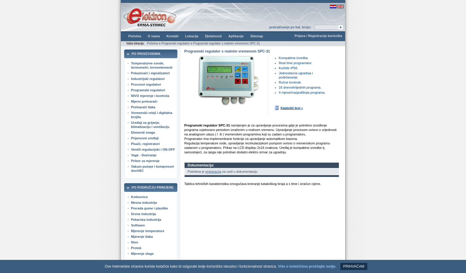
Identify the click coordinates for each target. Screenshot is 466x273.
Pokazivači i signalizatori (150, 73)
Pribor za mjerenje (145, 161)
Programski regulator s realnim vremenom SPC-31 (226, 43)
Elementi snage (143, 132)
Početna (134, 36)
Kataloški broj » (288, 107)
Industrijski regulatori (148, 79)
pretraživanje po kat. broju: (290, 27)
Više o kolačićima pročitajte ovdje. (307, 266)
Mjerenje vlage (142, 253)
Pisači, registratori (145, 144)
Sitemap (256, 36)
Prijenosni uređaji (145, 138)
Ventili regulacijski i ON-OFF (153, 149)
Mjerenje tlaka (142, 236)
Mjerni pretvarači (144, 101)
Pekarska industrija (146, 219)
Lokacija (191, 36)
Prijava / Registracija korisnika (318, 36)
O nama (154, 36)
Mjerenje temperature (147, 231)
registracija (213, 171)
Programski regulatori (175, 43)
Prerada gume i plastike (149, 208)
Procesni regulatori (146, 84)
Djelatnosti (213, 36)
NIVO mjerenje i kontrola (150, 96)
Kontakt (172, 36)
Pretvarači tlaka (143, 107)
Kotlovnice (139, 197)
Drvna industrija (143, 214)
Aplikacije (235, 36)
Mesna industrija (144, 202)
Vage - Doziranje (143, 155)
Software (138, 225)
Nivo (134, 242)
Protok (136, 248)
